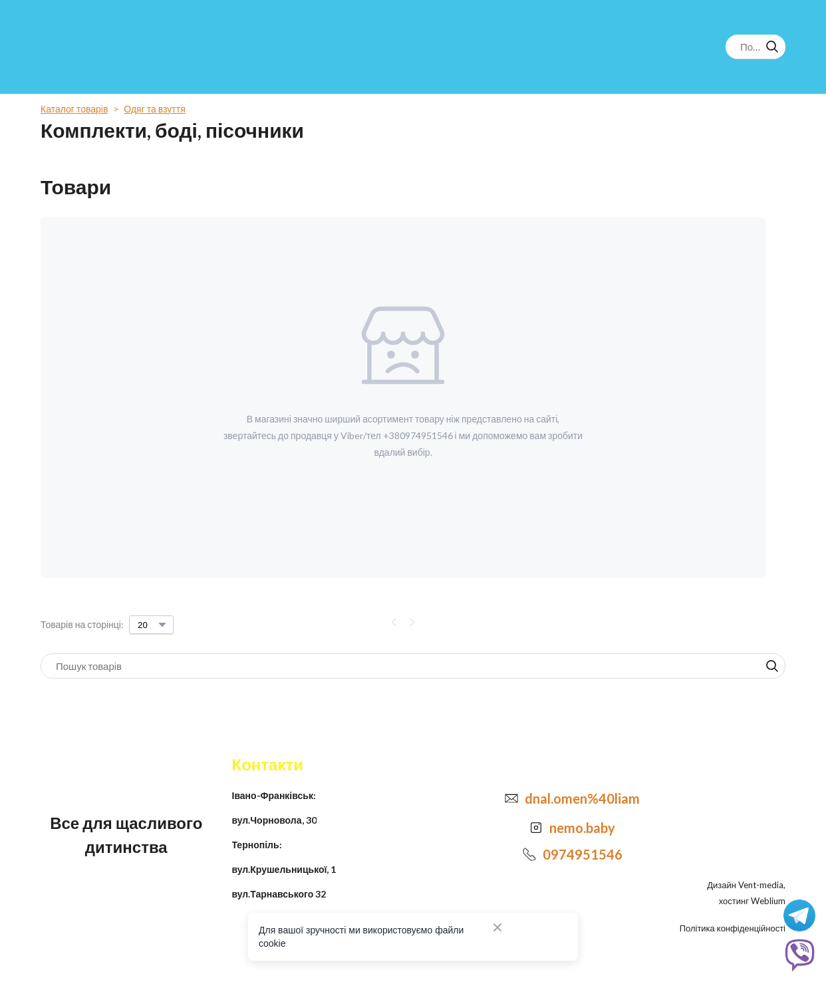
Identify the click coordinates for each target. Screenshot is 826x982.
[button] (772, 47)
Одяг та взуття (154, 108)
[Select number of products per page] (151, 624)
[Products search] (755, 47)
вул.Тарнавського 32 (279, 894)
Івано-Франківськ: (274, 795)
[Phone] (529, 854)
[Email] (511, 798)
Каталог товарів (74, 108)
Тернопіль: (257, 844)
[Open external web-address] (536, 828)
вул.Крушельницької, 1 (284, 869)
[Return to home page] (95, 47)
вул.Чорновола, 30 (274, 820)
